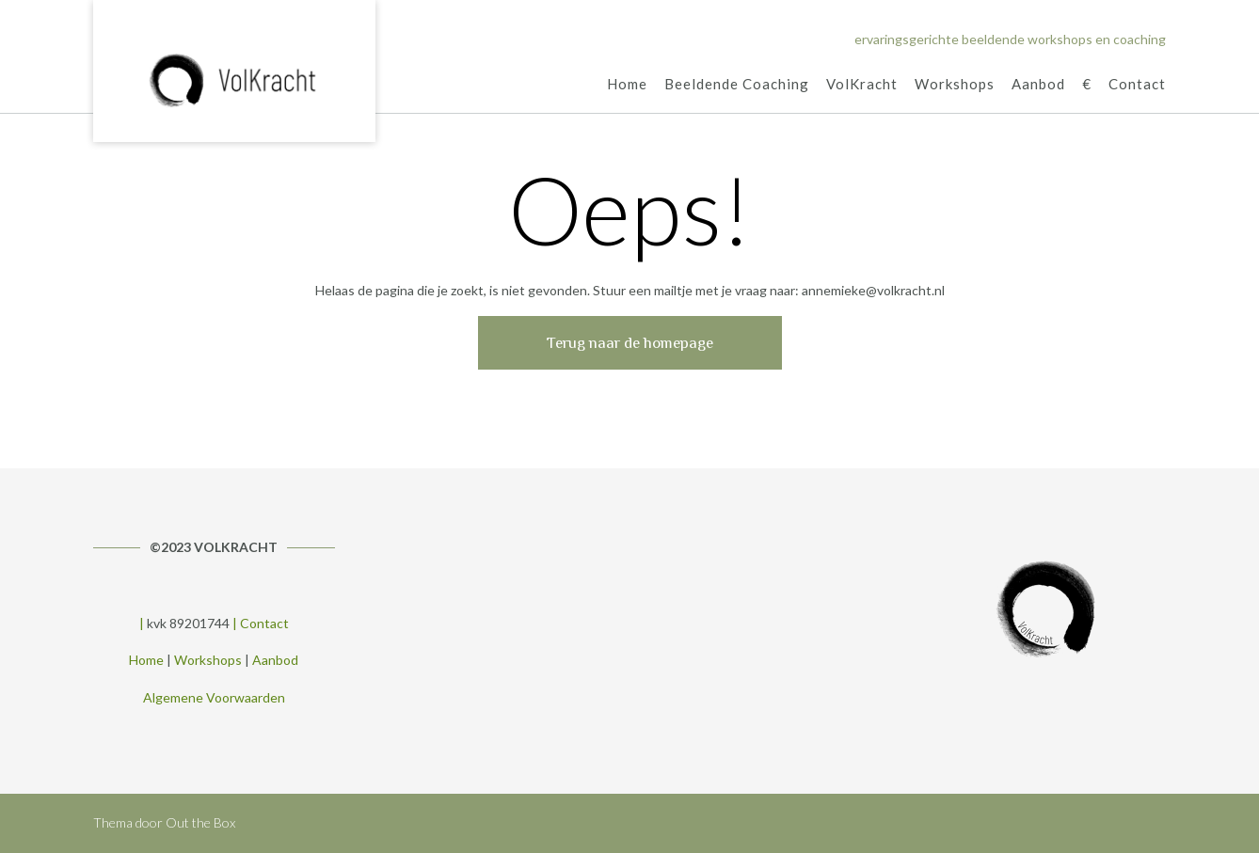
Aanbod (1038, 85)
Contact (1137, 85)
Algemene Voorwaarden (214, 697)
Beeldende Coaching (736, 85)
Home (627, 85)
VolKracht (862, 85)
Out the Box (200, 822)
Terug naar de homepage (630, 343)
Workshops (955, 85)
